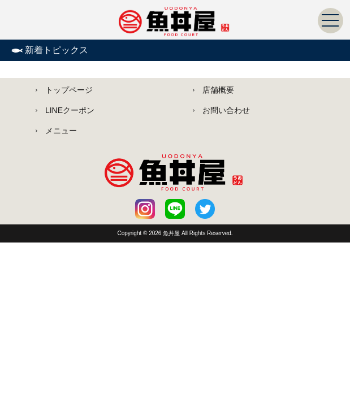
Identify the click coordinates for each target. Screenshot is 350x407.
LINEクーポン (69, 110)
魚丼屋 (172, 233)
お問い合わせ (226, 110)
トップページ (69, 89)
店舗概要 (218, 89)
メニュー (61, 130)
